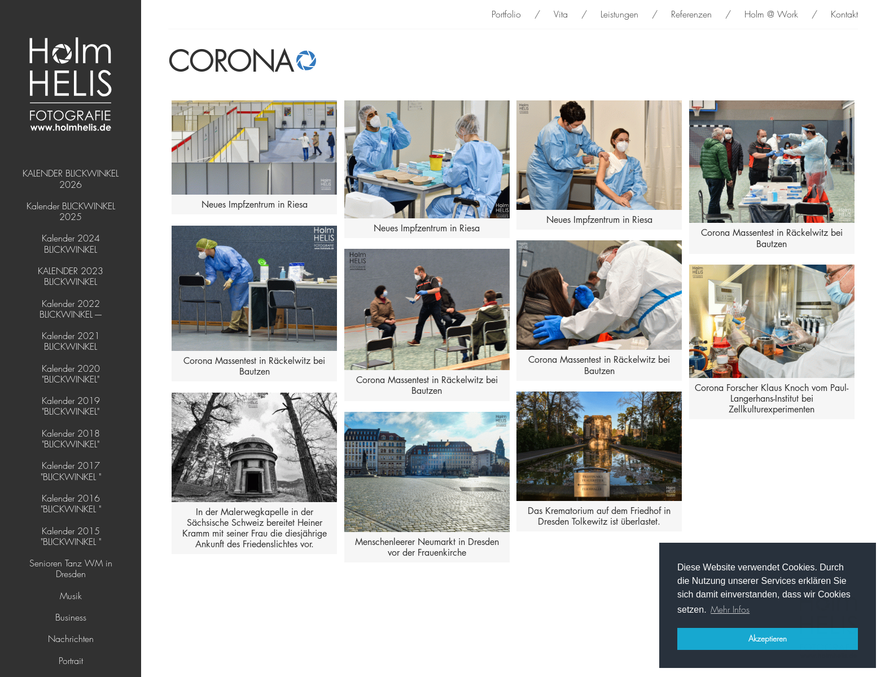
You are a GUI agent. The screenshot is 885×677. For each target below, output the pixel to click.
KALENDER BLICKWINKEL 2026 (71, 179)
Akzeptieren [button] (767, 638)
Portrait (71, 661)
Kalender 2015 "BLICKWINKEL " (71, 536)
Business (70, 617)
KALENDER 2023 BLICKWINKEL (70, 276)
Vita (561, 14)
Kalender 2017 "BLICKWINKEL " (71, 471)
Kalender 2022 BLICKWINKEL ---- (71, 309)
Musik (71, 596)
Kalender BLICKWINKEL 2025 (71, 211)
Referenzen (691, 14)
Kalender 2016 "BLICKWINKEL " (71, 504)
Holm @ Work (771, 14)
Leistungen (619, 14)
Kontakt (844, 14)
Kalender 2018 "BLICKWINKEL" (71, 439)
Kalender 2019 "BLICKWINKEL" (71, 406)
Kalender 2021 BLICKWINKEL (71, 341)
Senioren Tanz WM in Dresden (70, 568)
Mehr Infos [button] (730, 610)
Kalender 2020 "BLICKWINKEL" (71, 374)
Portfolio (506, 14)
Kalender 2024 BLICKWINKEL (71, 243)
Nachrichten (71, 639)
